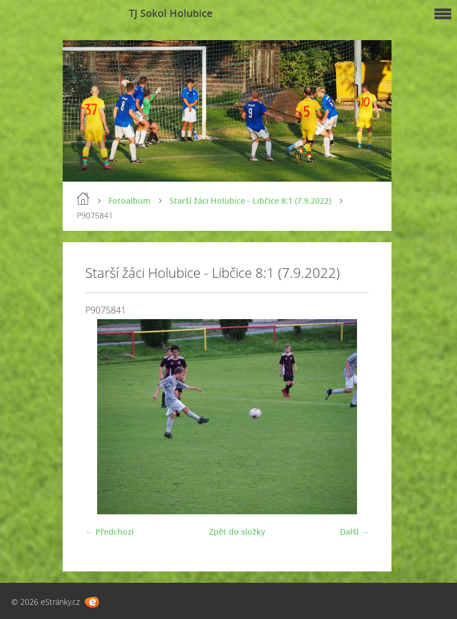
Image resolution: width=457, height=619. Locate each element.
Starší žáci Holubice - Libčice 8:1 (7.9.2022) (250, 200)
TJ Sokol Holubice (170, 13)
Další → (354, 531)
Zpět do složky (237, 531)
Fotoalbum (129, 200)
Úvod (83, 198)
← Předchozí (109, 531)
